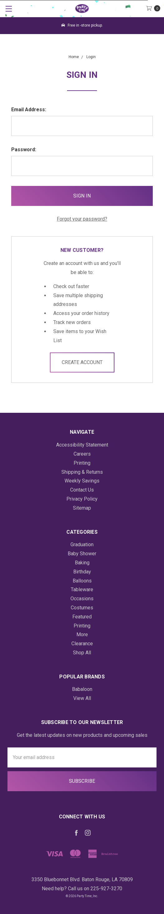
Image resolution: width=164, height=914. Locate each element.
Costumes (82, 608)
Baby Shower (82, 554)
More (82, 634)
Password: (23, 149)
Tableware (82, 589)
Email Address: (28, 109)
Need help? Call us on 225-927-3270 (82, 889)
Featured (82, 617)
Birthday (82, 572)
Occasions (82, 599)
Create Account (82, 362)
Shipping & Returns (82, 472)
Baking (82, 563)
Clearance (82, 644)
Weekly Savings (82, 481)
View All (82, 698)
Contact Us (82, 490)
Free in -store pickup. (82, 25)
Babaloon (82, 689)
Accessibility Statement (82, 445)
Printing (82, 463)
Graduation (82, 544)
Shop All (82, 653)
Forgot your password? (82, 219)
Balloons (82, 581)
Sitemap (82, 508)
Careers (82, 454)
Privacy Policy (82, 499)
